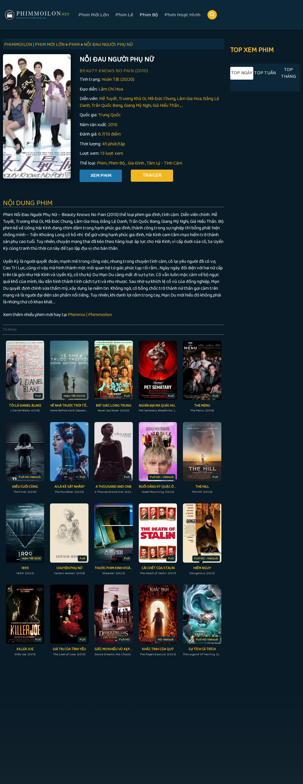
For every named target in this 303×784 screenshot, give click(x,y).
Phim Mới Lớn (93, 15)
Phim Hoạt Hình (182, 15)
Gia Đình (136, 163)
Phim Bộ (149, 15)
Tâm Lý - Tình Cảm (164, 163)
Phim (102, 163)
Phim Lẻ (124, 15)
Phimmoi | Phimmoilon (90, 314)
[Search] (212, 15)
